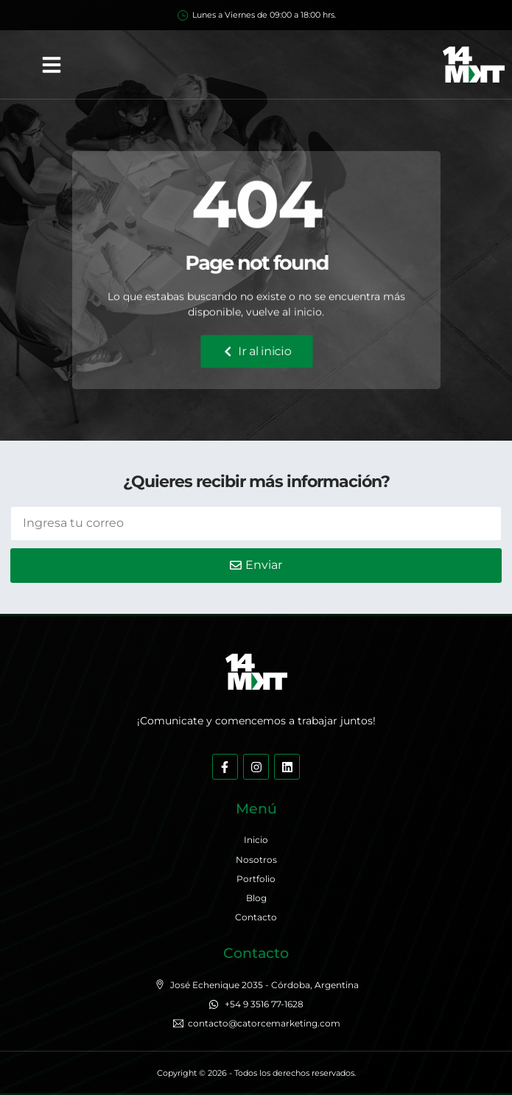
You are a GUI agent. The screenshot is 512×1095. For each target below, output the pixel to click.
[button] (51, 64)
